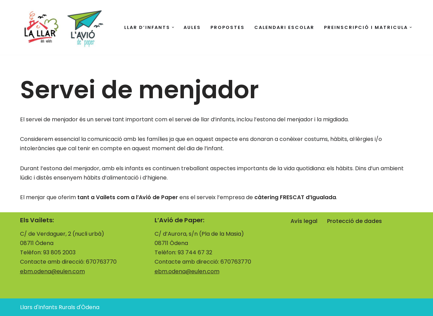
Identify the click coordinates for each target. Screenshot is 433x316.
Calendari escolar (284, 27)
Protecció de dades (354, 221)
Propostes (227, 27)
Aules (192, 27)
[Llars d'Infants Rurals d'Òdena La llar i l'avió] (63, 27)
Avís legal (304, 221)
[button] (173, 27)
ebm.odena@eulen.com (52, 271)
